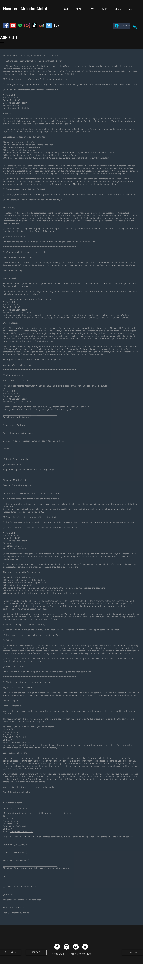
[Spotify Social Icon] (20, 25)
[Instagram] (27, 25)
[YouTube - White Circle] (76, 947)
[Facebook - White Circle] (57, 947)
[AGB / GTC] (36, 952)
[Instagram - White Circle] (66, 947)
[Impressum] (132, 952)
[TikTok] (34, 25)
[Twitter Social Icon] (49, 25)
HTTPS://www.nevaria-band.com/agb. (88, 616)
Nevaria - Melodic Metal (25, 9)
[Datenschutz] (10, 952)
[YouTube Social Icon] (13, 25)
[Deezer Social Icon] (41, 25)
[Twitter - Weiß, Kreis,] (85, 947)
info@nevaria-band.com (20, 312)
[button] (135, 26)
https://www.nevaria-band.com (122, 84)
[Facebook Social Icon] (6, 25)
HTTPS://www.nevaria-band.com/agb (102, 181)
